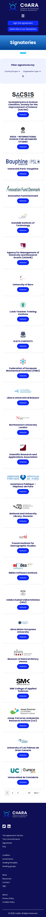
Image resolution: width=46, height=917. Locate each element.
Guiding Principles (9, 862)
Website (23, 114)
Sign (4, 886)
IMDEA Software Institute (23, 572)
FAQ (4, 846)
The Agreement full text (12, 835)
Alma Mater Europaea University (23, 630)
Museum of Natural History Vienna (23, 660)
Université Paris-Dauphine (23, 168)
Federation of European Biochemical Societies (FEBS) (23, 369)
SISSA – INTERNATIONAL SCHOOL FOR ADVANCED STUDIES (23, 139)
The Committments (11, 839)
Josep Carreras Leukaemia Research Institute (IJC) (23, 719)
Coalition (6, 855)
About (5, 894)
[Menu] (23, 16)
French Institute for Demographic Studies (23, 544)
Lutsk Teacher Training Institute (23, 313)
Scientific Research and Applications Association (23, 455)
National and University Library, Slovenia (23, 515)
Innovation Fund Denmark (23, 195)
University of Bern (23, 284)
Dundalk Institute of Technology (23, 224)
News (4, 875)
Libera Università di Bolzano (23, 397)
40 (29, 793)
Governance (7, 859)
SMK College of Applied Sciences (23, 690)
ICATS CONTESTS (23, 341)
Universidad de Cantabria (23, 777)
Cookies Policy (8, 902)
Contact (6, 882)
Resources (6, 878)
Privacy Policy (8, 898)
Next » (36, 793)
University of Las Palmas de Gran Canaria (23, 749)
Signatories (7, 843)
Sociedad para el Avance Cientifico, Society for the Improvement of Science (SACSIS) (23, 105)
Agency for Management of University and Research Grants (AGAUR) (23, 255)
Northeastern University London (23, 426)
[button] (19, 71)
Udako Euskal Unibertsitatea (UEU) (23, 601)
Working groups (9, 866)
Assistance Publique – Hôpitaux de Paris (23, 485)
